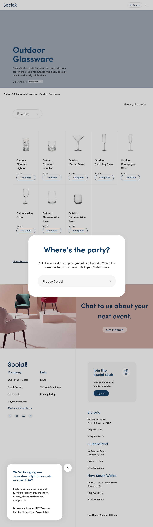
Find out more (100, 267)
